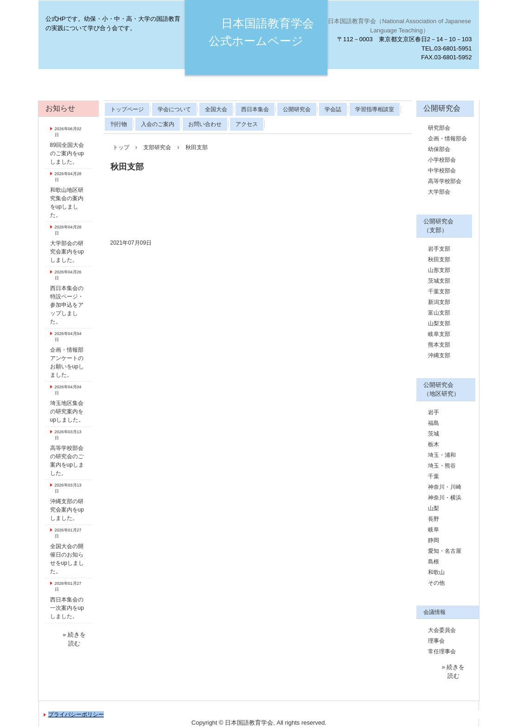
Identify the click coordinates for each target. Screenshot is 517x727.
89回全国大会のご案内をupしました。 (67, 153)
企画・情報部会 (447, 138)
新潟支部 (439, 302)
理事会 (436, 641)
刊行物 (118, 124)
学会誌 (333, 109)
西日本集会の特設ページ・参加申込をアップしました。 (66, 305)
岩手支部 (439, 249)
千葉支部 (439, 291)
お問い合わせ (205, 124)
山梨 (433, 508)
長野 (433, 519)
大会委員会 (442, 630)
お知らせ (60, 108)
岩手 (433, 412)
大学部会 (439, 192)
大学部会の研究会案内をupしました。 (67, 251)
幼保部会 (439, 149)
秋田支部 (439, 259)
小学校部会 (442, 160)
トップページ (127, 109)
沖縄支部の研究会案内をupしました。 (67, 509)
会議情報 (434, 612)
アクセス (247, 124)
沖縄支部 (439, 355)
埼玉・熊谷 (442, 465)
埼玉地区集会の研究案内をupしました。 (67, 411)
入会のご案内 (157, 124)
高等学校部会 (444, 181)
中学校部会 (442, 170)
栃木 (433, 444)
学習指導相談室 (374, 109)
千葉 (433, 476)
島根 (433, 561)
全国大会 (216, 109)
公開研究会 (297, 109)
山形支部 (439, 270)
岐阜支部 (439, 334)
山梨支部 (439, 323)
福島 (433, 423)
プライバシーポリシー (76, 714)
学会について (174, 109)
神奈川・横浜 (444, 497)
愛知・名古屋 (444, 551)
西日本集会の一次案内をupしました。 (67, 608)
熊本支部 (439, 344)
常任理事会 (442, 651)
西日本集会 (255, 109)
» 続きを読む (74, 639)
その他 (436, 583)
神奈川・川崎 (444, 487)
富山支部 (439, 313)
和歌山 (436, 572)
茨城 (433, 433)
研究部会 (439, 128)
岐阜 (433, 529)
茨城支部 (439, 281)
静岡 (433, 540)
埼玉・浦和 (442, 455)
